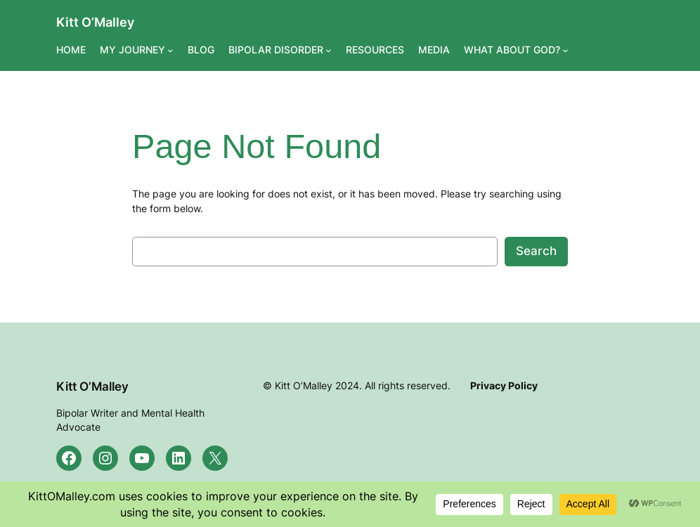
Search (536, 251)
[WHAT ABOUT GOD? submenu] (565, 49)
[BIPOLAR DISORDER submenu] (328, 49)
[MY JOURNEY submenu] (170, 49)
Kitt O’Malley (95, 22)
